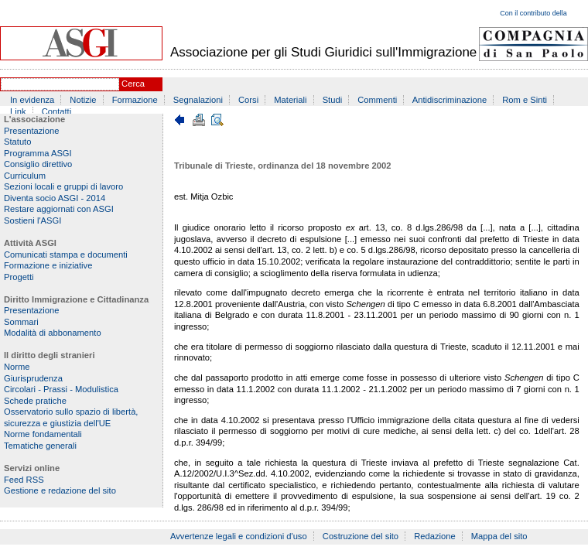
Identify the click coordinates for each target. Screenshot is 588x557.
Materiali (290, 99)
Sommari (21, 321)
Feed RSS (24, 479)
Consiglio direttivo (38, 164)
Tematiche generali (40, 445)
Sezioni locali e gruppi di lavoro (63, 186)
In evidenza (32, 99)
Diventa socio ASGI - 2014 (54, 198)
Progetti (19, 277)
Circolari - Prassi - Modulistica (61, 389)
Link (18, 111)
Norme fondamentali (43, 434)
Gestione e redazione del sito (60, 490)
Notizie (83, 99)
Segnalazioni (198, 99)
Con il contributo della (533, 13)
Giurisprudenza (33, 378)
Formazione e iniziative (48, 265)
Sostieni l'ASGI (32, 220)
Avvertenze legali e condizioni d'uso (238, 536)
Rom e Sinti (524, 99)
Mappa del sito (499, 536)
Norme (17, 366)
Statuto (17, 141)
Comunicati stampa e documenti (66, 254)
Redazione (435, 536)
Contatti (57, 111)
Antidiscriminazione (449, 99)
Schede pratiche (35, 400)
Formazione (135, 99)
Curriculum (25, 175)
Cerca (133, 83)
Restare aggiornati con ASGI (59, 209)
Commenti (377, 99)
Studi (333, 99)
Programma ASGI (38, 153)
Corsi (248, 99)
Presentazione (32, 130)
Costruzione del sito (360, 536)
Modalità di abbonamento (52, 332)
